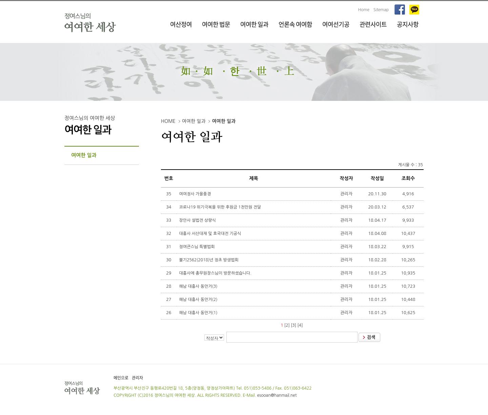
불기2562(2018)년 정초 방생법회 (209, 260)
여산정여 (181, 24)
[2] (287, 325)
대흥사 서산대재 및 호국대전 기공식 (210, 234)
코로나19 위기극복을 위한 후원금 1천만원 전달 (220, 207)
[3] (293, 325)
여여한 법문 (216, 24)
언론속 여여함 (295, 24)
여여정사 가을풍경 (195, 194)
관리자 (137, 378)
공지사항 (408, 24)
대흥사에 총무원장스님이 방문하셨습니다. (216, 273)
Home (363, 10)
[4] (300, 325)
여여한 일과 (254, 24)
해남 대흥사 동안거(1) (199, 313)
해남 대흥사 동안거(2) (199, 300)
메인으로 (121, 378)
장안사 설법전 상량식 (198, 220)
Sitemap (381, 10)
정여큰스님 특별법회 (197, 247)
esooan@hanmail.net (277, 395)
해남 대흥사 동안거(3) (199, 286)
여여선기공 (335, 24)
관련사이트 (373, 24)
